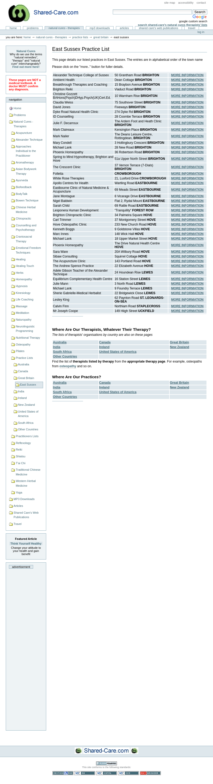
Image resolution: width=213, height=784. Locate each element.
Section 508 (62, 773)
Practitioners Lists (27, 436)
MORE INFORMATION (187, 75)
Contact (201, 2)
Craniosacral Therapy (24, 239)
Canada (23, 371)
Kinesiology (23, 292)
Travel (191, 28)
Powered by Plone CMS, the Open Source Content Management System (106, 763)
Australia (23, 364)
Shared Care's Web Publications (158, 28)
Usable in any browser (150, 773)
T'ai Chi (20, 463)
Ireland (22, 397)
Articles (124, 28)
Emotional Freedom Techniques (28, 250)
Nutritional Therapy (28, 337)
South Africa (25, 422)
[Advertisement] (26, 648)
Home (13, 28)
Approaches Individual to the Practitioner (26, 151)
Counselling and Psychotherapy (26, 228)
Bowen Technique (27, 200)
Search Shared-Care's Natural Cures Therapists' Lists (172, 24)
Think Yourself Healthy (26, 543)
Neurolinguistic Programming (25, 329)
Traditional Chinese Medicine (28, 472)
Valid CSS (128, 773)
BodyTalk (21, 193)
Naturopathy (23, 319)
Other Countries (28, 429)
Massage (21, 306)
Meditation (22, 312)
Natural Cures (25, 51)
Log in (201, 32)
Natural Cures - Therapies (64, 28)
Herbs (19, 272)
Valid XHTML (106, 773)
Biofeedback (24, 187)
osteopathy (67, 366)
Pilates (20, 351)
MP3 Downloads (100, 28)
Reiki (19, 449)
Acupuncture (24, 132)
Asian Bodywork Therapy (26, 171)
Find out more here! (26, 66)
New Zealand (26, 404)
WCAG (84, 773)
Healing (20, 259)
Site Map (169, 2)
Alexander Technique (29, 139)
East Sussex (28, 384)
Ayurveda (22, 180)
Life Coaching (24, 299)
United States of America (28, 414)
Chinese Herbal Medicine (26, 209)
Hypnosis (21, 286)
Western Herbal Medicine (26, 483)
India (21, 391)
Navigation (15, 99)
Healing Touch (25, 265)
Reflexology (23, 443)
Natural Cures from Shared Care (47, 13)
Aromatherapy (25, 162)
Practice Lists (80, 37)
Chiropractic (23, 218)
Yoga (19, 492)
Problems (33, 28)
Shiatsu (20, 456)
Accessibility (185, 2)
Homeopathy (24, 279)
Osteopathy (23, 344)
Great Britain (100, 37)
